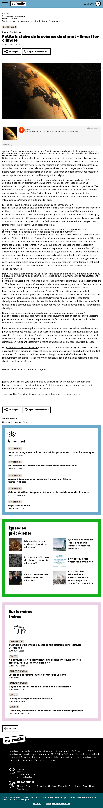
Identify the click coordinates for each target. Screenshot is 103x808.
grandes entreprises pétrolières (22, 347)
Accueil (5, 13)
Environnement (9, 27)
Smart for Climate (11, 18)
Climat (26, 422)
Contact (20, 769)
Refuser (37, 804)
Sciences (16, 422)
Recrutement (22, 772)
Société (13, 656)
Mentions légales (24, 777)
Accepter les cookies (58, 804)
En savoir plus (22, 799)
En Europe (14, 707)
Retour (10, 728)
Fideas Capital (65, 381)
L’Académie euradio (26, 774)
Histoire (6, 422)
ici (80, 394)
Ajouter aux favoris (36, 51)
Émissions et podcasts (13, 16)
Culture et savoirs (18, 671)
